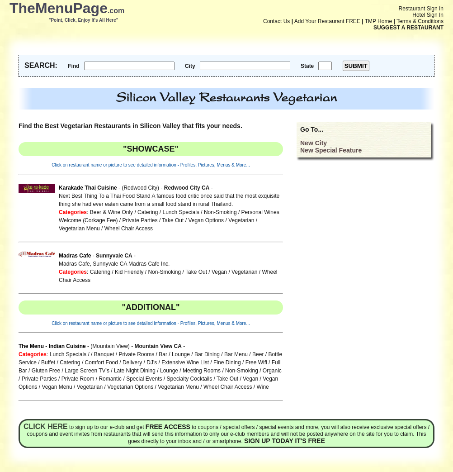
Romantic (110, 379)
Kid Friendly (129, 272)
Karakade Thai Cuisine (88, 188)
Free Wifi (256, 362)
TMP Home (378, 21)
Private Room (77, 379)
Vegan (219, 272)
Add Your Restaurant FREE (327, 21)
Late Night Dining (135, 370)
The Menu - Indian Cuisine (52, 346)
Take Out (173, 220)
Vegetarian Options (130, 387)
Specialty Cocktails (189, 379)
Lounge (169, 370)
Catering (147, 212)
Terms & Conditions (420, 21)
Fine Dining (227, 362)
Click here (46, 426)
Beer (258, 354)
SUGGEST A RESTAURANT (408, 27)
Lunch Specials (180, 212)
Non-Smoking (220, 212)
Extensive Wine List (185, 362)
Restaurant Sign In (421, 8)
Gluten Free (46, 370)
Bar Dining (207, 354)
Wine (262, 387)
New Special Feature (331, 150)
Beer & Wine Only (111, 212)
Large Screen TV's (87, 370)
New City (313, 143)
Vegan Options (206, 220)
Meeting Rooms (202, 370)
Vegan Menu (57, 387)
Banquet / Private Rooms (124, 354)
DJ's (151, 362)
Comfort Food (101, 362)
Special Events (144, 379)
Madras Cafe (75, 256)
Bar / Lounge (174, 354)
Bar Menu (236, 354)
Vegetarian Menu (79, 228)
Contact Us (276, 21)
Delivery (132, 362)
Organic (272, 370)
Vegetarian (241, 220)
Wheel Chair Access (128, 228)
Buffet (48, 362)
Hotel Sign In (428, 15)
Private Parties (140, 220)
